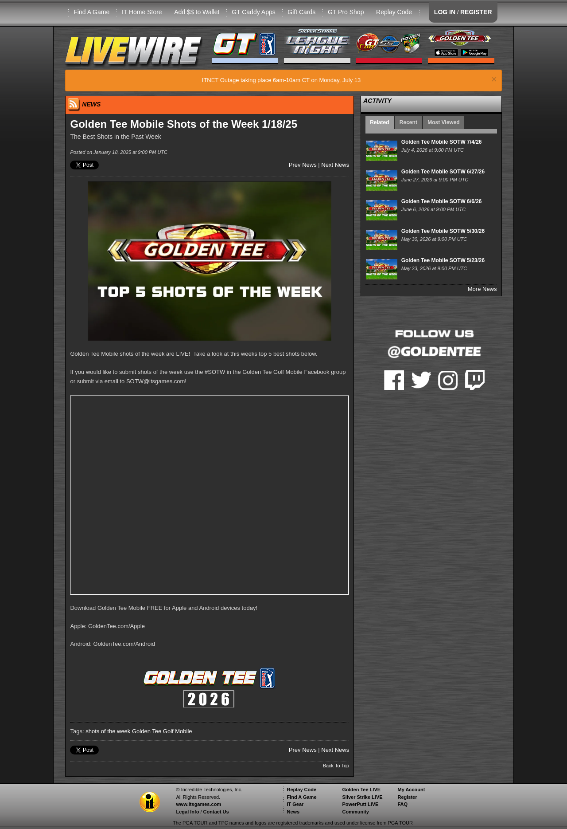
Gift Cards (301, 12)
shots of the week (107, 731)
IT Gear (295, 804)
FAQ (402, 804)
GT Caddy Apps (254, 12)
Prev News (303, 164)
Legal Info (187, 811)
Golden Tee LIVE (361, 789)
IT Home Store (142, 12)
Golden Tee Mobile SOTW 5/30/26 (443, 231)
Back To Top (336, 765)
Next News (335, 164)
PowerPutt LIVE (360, 804)
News (293, 811)
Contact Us (216, 811)
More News (482, 289)
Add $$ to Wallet (196, 12)
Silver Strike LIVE (362, 797)
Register (407, 797)
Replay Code (394, 12)
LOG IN (444, 12)
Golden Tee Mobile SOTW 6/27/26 (443, 172)
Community (355, 811)
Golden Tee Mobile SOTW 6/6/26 (441, 201)
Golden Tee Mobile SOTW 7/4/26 (441, 142)
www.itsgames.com (198, 804)
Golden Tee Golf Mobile (162, 731)
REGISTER (476, 12)
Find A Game (91, 12)
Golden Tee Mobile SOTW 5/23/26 (443, 260)
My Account (411, 789)
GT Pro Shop (346, 12)
